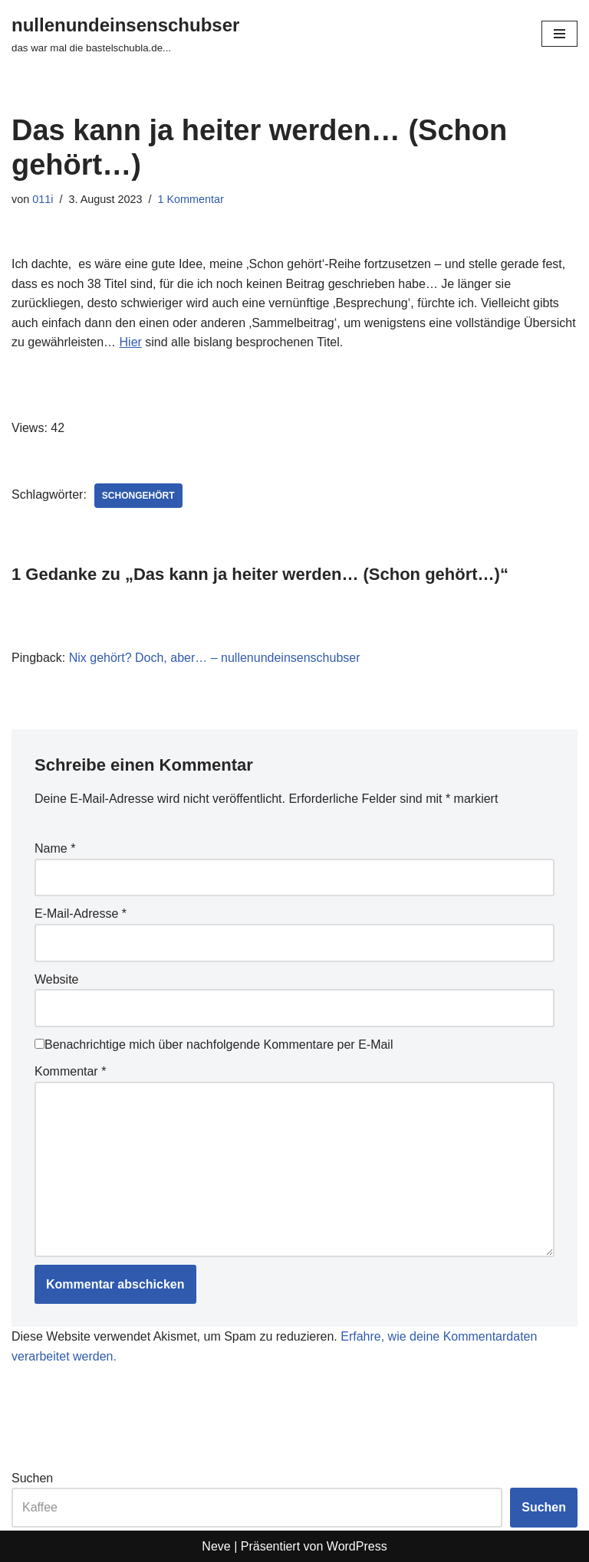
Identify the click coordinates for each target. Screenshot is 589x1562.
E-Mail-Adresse (81, 913)
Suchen (32, 1478)
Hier (131, 342)
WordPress (357, 1546)
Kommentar (70, 1071)
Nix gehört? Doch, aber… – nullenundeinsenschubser (214, 657)
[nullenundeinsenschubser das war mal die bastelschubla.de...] (125, 34)
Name (55, 848)
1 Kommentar (190, 199)
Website (57, 979)
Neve (216, 1546)
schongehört (138, 495)
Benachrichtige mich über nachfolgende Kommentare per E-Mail (214, 1044)
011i (42, 199)
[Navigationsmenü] (559, 34)
